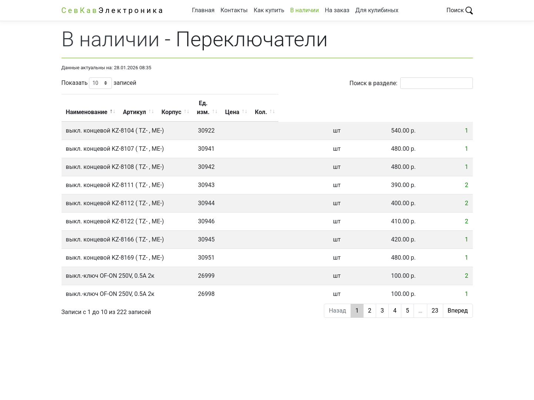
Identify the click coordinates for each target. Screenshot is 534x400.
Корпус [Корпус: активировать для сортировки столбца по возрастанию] (297, 103)
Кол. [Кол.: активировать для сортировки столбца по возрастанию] (449, 103)
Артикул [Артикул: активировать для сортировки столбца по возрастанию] (242, 103)
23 (435, 301)
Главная (203, 10)
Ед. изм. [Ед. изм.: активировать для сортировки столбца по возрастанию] (351, 103)
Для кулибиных (376, 10)
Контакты (234, 10)
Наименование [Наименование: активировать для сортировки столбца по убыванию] (136, 103)
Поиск (460, 10)
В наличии (304, 10)
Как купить (268, 10)
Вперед (458, 301)
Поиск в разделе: (410, 83)
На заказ (337, 10)
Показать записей (99, 83)
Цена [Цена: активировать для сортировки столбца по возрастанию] (404, 103)
